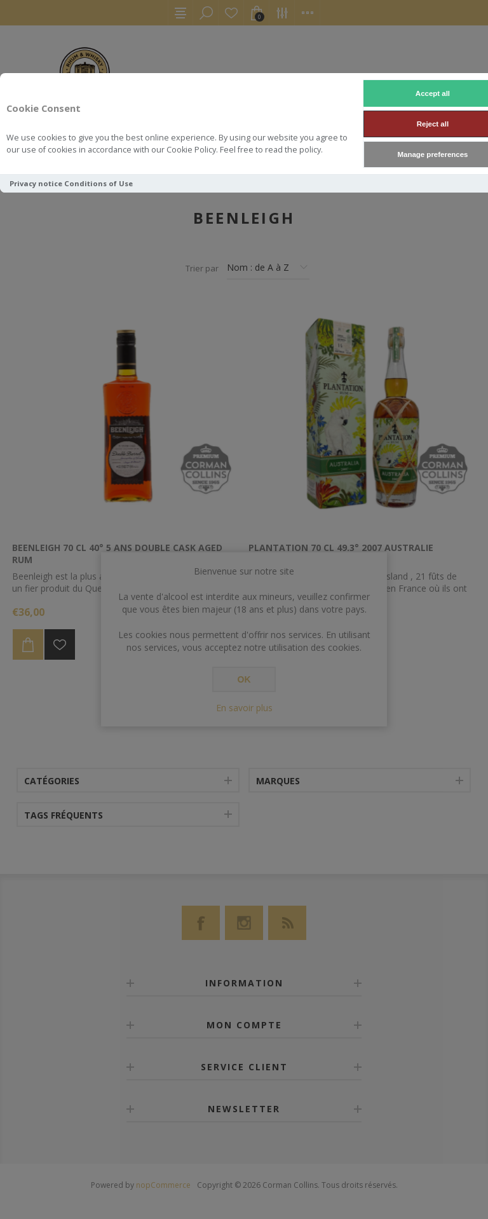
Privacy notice (36, 183)
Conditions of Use (98, 183)
